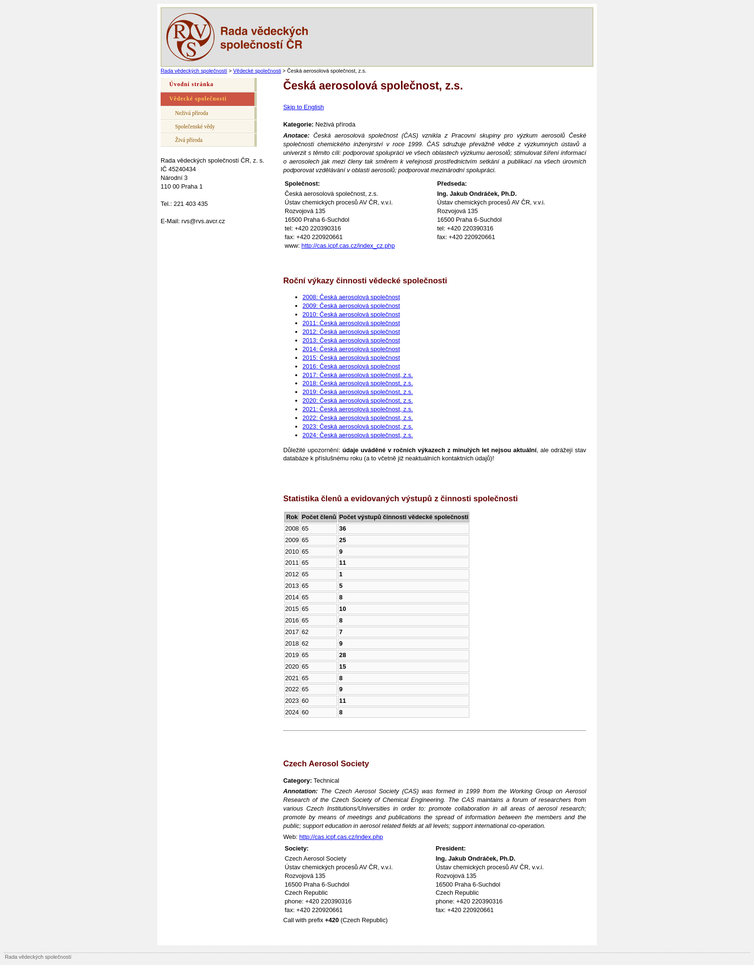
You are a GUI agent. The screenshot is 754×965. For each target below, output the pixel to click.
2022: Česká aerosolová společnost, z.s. (357, 417)
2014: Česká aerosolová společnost (351, 349)
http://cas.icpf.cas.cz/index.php (341, 836)
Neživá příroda (191, 113)
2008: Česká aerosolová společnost (351, 297)
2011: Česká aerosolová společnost (351, 323)
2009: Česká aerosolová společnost (351, 305)
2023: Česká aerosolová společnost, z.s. (357, 426)
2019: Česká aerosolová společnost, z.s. (357, 391)
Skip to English (303, 107)
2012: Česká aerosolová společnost (351, 331)
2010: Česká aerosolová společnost (351, 314)
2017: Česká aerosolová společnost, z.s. (357, 375)
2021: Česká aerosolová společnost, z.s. (357, 409)
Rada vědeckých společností (194, 71)
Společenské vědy (195, 126)
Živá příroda (188, 140)
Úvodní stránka (191, 84)
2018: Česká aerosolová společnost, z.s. (357, 383)
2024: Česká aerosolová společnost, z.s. (357, 435)
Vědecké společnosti (257, 71)
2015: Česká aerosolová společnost (351, 357)
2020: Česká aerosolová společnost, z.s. (357, 400)
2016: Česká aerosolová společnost (351, 366)
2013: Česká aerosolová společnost (351, 340)
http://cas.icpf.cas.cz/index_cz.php (348, 245)
